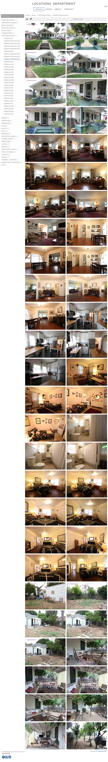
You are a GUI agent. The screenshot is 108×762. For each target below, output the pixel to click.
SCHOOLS (5, 154)
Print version (31, 19)
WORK (48, 9)
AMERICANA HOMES (9, 20)
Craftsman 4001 (8, 61)
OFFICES (5, 144)
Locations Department (18, 751)
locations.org (102, 751)
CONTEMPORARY (8, 33)
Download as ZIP (27, 19)
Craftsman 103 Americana (12, 56)
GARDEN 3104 (6, 123)
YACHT (3, 165)
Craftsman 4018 (8, 106)
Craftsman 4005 (9, 72)
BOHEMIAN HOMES (8, 28)
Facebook (3, 757)
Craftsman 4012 (8, 90)
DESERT (5, 118)
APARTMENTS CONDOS (10, 22)
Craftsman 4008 (9, 80)
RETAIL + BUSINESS (8, 152)
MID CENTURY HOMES (9, 136)
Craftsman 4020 (9, 111)
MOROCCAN (6, 141)
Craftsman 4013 (8, 93)
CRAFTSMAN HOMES (44, 15)
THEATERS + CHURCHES (9, 159)
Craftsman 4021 (8, 114)
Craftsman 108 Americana (12, 59)
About (58, 9)
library (38, 9)
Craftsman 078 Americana (12, 48)
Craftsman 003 (8, 38)
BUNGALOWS (6, 30)
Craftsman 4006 (9, 75)
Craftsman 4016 (8, 101)
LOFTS (4, 131)
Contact (69, 9)
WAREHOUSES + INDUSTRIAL (11, 162)
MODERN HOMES (8, 139)
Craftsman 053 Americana (12, 43)
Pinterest (9, 757)
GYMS (4, 126)
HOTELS (5, 128)
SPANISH (5, 157)
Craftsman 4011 (8, 88)
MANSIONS (6, 133)
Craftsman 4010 (8, 85)
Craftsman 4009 (9, 82)
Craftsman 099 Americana (12, 54)
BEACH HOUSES (7, 25)
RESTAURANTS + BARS (9, 149)
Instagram (6, 757)
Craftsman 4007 (9, 77)
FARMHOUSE (6, 120)
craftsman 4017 (8, 103)
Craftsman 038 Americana (12, 41)
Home (28, 15)
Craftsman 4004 (9, 69)
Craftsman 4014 (8, 95)
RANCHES (5, 146)
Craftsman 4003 (9, 67)
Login (105, 6)
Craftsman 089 (8, 51)
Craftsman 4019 (8, 108)
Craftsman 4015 (8, 98)
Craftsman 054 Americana (12, 46)
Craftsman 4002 (9, 64)
